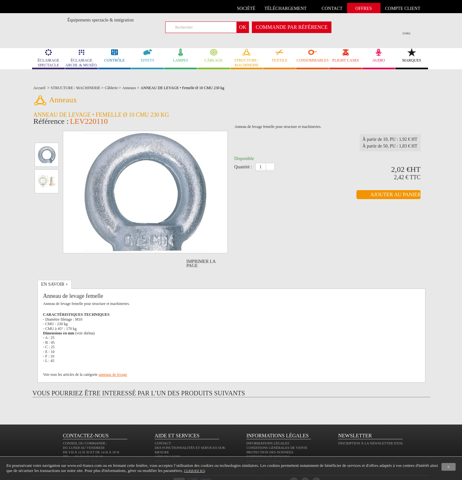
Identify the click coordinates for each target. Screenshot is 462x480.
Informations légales (267, 425)
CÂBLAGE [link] (213, 55)
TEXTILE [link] (279, 55)
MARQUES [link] (411, 55)
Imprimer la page (201, 245)
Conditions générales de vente (276, 429)
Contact (163, 425)
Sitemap (162, 443)
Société (246, 8)
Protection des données (269, 434)
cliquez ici (194, 471)
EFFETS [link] (147, 55)
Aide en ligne (167, 438)
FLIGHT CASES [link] (345, 55)
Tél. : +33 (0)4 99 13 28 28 (83, 438)
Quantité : (243, 168)
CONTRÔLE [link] (114, 55)
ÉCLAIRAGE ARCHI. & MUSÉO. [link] (81, 57)
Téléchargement (285, 8)
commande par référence (292, 27)
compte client (402, 8)
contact (332, 8)
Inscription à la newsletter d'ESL (370, 425)
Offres (363, 8)
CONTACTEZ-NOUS (86, 417)
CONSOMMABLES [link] (312, 55)
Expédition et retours (267, 438)
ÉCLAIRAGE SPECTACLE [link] (48, 57)
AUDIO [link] (378, 55)
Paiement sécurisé (263, 443)
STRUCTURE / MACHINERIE (246, 57)
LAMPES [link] (180, 55)
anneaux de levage (112, 356)
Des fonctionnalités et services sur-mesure (190, 431)
